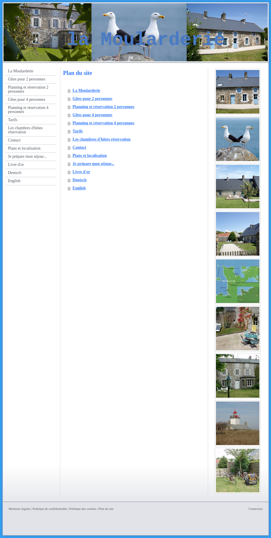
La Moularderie (86, 90)
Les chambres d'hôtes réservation (101, 139)
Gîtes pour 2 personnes (92, 98)
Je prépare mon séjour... (93, 164)
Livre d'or (81, 172)
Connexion (255, 508)
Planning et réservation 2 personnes (103, 107)
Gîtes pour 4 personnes (92, 115)
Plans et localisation (89, 155)
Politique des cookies (83, 508)
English (79, 188)
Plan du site (106, 508)
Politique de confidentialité (49, 508)
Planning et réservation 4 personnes (103, 123)
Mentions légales (19, 508)
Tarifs (77, 131)
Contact (79, 147)
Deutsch (79, 180)
